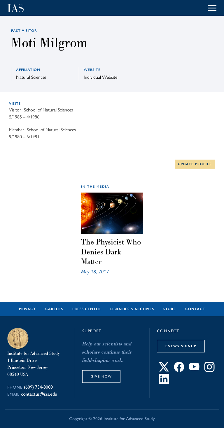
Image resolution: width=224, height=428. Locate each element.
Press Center (86, 309)
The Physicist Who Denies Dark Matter (111, 251)
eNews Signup (180, 346)
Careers (54, 309)
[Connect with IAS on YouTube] (194, 370)
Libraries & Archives (132, 309)
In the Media (95, 186)
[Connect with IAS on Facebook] (179, 370)
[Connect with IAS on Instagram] (209, 370)
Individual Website (100, 77)
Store (169, 309)
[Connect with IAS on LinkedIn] (164, 382)
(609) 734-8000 (38, 387)
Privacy (27, 309)
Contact (195, 309)
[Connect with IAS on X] (164, 370)
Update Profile (195, 164)
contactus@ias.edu (39, 394)
